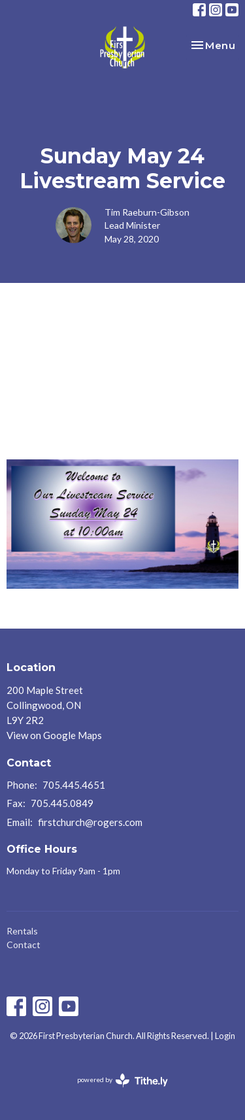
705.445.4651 (73, 785)
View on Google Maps (54, 735)
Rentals (22, 930)
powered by (122, 1080)
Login (225, 1035)
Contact (24, 944)
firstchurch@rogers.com (90, 822)
